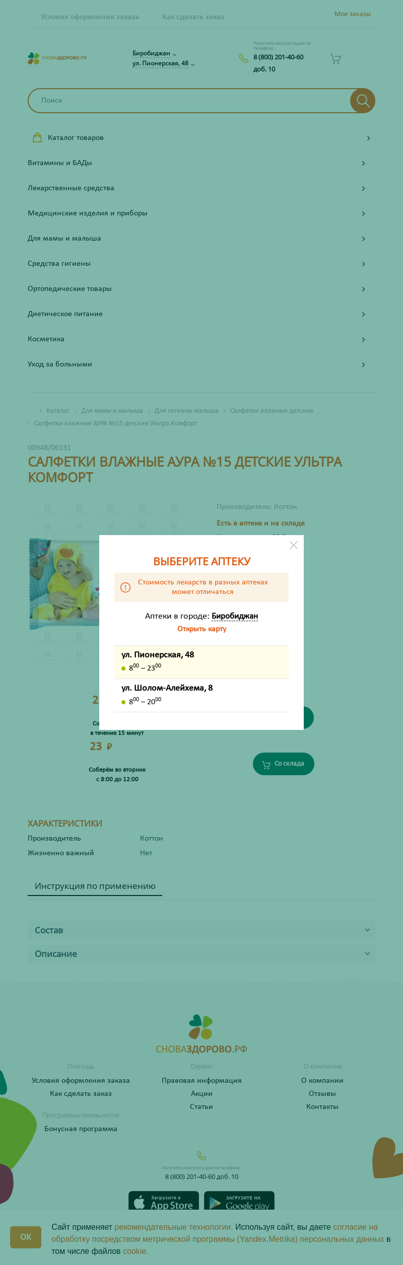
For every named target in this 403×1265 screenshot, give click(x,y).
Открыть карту (201, 629)
